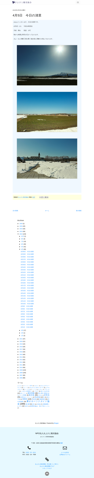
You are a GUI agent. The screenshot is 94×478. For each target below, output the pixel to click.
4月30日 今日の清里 (27, 251)
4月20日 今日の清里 (27, 277)
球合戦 (40, 395)
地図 (61, 443)
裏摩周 (26, 406)
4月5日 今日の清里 (27, 316)
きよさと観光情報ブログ (47, 466)
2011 (21, 365)
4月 (22, 249)
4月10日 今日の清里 (27, 303)
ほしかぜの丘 (45, 391)
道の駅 (28, 404)
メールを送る (65, 452)
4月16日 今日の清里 (27, 288)
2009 (21, 370)
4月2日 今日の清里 (27, 324)
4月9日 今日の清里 (27, 306)
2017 (21, 349)
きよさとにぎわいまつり (36, 387)
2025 (21, 226)
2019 (21, 344)
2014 (21, 357)
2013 (21, 359)
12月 (22, 236)
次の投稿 (15, 210)
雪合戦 (34, 399)
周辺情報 (37, 397)
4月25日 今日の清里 (27, 264)
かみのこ (36, 385)
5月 (22, 246)
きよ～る (25, 387)
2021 (21, 339)
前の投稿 (78, 210)
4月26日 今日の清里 (27, 262)
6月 (22, 244)
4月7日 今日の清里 (27, 311)
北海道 (38, 404)
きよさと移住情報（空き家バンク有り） (47, 464)
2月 (22, 333)
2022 (21, 234)
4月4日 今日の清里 (27, 319)
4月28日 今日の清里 (27, 257)
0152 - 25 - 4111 (31, 452)
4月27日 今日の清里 (27, 259)
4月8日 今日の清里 (27, 309)
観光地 (31, 395)
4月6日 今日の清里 (27, 314)
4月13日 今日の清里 (27, 296)
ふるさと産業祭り (26, 391)
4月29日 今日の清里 (27, 254)
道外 (33, 404)
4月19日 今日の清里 (27, 280)
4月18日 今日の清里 (27, 283)
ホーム (47, 210)
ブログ (36, 391)
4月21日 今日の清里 (27, 275)
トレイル (34, 389)
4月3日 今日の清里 (27, 322)
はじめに (40, 389)
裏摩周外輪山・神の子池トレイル (39, 406)
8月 (22, 239)
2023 (21, 231)
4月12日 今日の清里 (27, 298)
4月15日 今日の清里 (27, 290)
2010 (21, 367)
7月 (22, 241)
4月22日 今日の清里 (27, 272)
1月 (22, 335)
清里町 (24, 399)
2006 (21, 378)
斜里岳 (46, 395)
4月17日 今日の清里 (27, 285)
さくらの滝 (27, 389)
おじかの (19, 385)
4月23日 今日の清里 (27, 270)
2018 (21, 346)
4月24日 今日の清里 (27, 267)
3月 (22, 330)
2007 (21, 375)
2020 (21, 341)
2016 (21, 352)
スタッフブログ (47, 468)
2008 (21, 372)
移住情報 (31, 393)
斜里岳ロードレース (26, 397)
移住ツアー (23, 393)
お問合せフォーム (65, 454)
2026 (21, 223)
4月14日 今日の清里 (27, 293)
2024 (21, 229)
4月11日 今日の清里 (27, 301)
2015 (21, 354)
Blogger (56, 423)
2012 (21, 362)
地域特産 (42, 399)
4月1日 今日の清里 (27, 327)
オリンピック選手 (28, 385)
